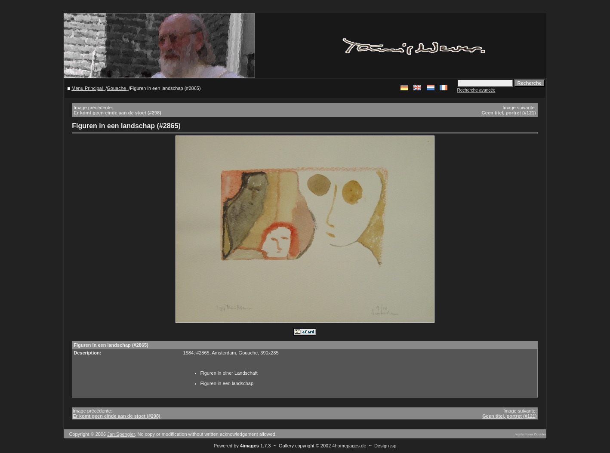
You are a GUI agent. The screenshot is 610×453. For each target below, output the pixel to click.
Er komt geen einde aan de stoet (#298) (117, 112)
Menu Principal (87, 88)
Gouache (116, 88)
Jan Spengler (121, 434)
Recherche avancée (476, 90)
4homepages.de (349, 445)
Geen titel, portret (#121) (508, 112)
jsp (393, 445)
